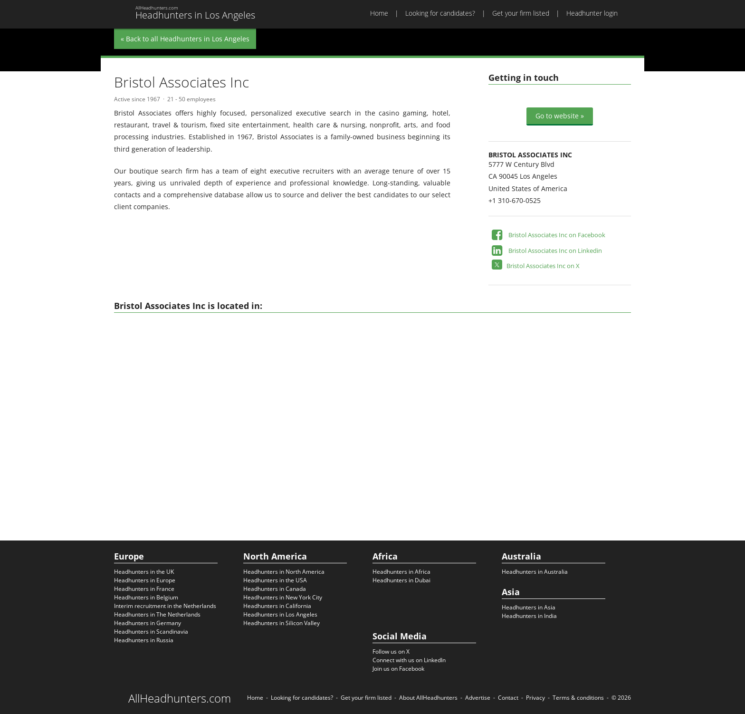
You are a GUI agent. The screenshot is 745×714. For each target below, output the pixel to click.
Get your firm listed (520, 13)
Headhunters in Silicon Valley (281, 623)
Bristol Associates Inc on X (543, 265)
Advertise (477, 698)
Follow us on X (391, 651)
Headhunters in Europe (144, 580)
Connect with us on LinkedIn (409, 660)
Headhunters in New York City (282, 597)
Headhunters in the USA (275, 580)
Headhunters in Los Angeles (280, 614)
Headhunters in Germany (147, 623)
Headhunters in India (529, 616)
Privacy (535, 698)
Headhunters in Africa (401, 572)
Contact (508, 698)
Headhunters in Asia (528, 607)
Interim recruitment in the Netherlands (165, 606)
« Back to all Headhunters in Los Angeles (185, 38)
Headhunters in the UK (144, 572)
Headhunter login (592, 13)
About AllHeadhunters (428, 698)
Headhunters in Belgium (146, 597)
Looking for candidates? (440, 13)
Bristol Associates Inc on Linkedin (555, 250)
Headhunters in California (277, 606)
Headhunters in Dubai (401, 580)
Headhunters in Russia (143, 640)
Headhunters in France (144, 589)
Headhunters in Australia (535, 572)
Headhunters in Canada (274, 589)
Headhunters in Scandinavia (151, 631)
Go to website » (559, 115)
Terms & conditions (578, 698)
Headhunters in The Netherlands (157, 614)
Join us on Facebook (398, 669)
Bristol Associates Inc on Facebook (556, 235)
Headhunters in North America (284, 572)
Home (379, 13)
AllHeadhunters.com (179, 698)
